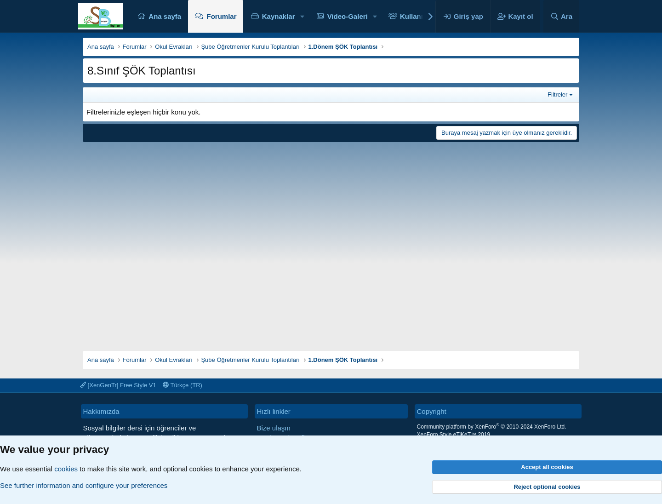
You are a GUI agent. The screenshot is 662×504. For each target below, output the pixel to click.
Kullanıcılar (418, 16)
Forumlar (221, 16)
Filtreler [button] (557, 94)
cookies (66, 469)
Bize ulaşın (274, 428)
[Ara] (561, 16)
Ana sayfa (164, 16)
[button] (302, 16)
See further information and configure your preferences (83, 485)
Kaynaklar (278, 16)
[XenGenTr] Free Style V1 (118, 385)
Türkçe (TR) (182, 385)
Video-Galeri (347, 16)
